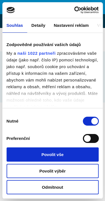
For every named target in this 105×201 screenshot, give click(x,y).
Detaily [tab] (38, 25)
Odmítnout (52, 187)
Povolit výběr (52, 171)
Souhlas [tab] (14, 25)
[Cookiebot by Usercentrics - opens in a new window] (75, 10)
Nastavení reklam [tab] (71, 25)
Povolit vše (52, 154)
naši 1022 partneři (36, 53)
